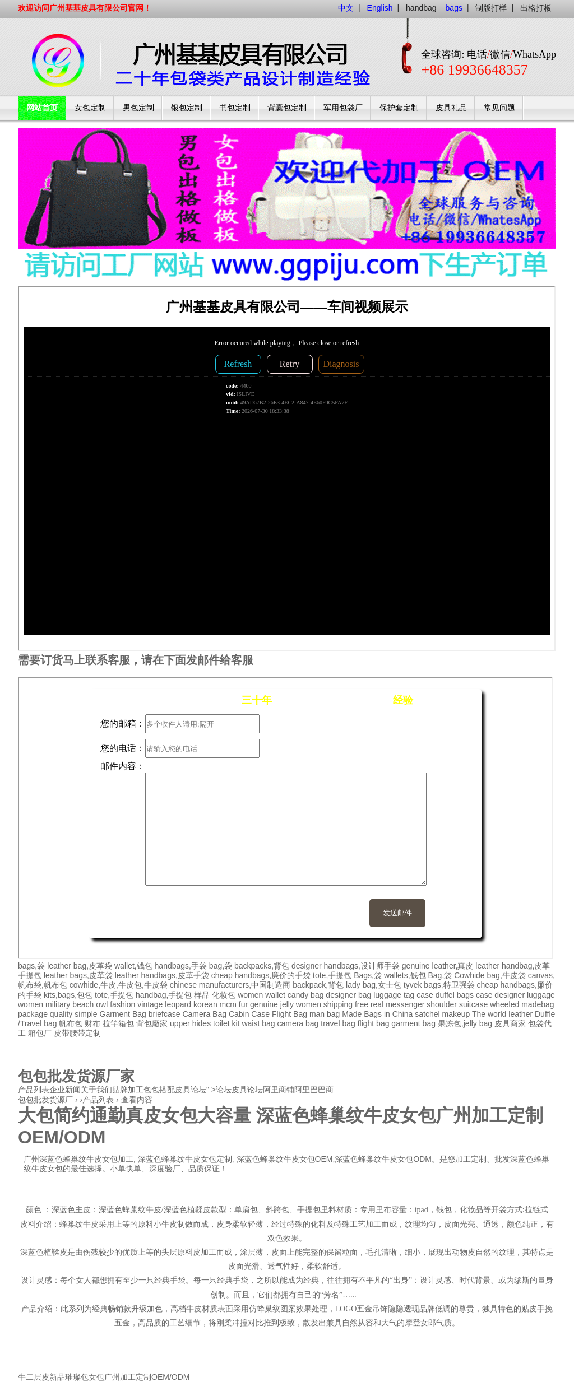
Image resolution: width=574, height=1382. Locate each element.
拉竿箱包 (118, 1023)
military (57, 1004)
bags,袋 (31, 965)
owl (102, 1004)
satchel (427, 1013)
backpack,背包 (318, 984)
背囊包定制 (287, 108)
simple (86, 1013)
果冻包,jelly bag (465, 1023)
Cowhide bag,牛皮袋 (490, 975)
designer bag (348, 994)
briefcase (164, 1013)
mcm (228, 1004)
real (377, 1004)
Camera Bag (204, 1013)
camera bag (297, 1023)
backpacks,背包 (261, 965)
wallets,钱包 (405, 975)
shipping (338, 1004)
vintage (150, 1004)
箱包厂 (40, 1033)
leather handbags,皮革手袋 (162, 975)
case (424, 994)
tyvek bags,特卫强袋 (439, 984)
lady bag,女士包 (373, 984)
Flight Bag (289, 1013)
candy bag (306, 994)
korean (205, 1004)
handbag (421, 7)
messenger (405, 1004)
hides (201, 1023)
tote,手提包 (332, 975)
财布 (92, 1023)
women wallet (261, 994)
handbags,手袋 (181, 965)
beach (83, 1004)
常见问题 (499, 108)
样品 (202, 994)
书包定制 (235, 108)
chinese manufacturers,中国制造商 (230, 984)
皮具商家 (510, 1023)
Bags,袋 (368, 975)
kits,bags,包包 (68, 994)
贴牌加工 (128, 1089)
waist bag (258, 1023)
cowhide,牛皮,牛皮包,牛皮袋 (119, 984)
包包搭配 (159, 1089)
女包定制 (90, 108)
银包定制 (186, 108)
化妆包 (223, 994)
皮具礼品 (451, 108)
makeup (456, 1013)
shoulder (442, 1004)
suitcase (473, 1004)
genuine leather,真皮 (438, 965)
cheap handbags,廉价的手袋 (261, 975)
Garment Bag (123, 1013)
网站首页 (42, 108)
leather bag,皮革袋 (79, 965)
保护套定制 (399, 108)
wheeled (504, 1004)
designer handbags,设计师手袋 (345, 965)
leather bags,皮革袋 (78, 975)
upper (180, 1023)
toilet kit (226, 1023)
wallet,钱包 (133, 965)
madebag (537, 1004)
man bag (324, 1013)
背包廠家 (152, 1023)
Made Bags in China (377, 1013)
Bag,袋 (440, 975)
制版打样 (491, 7)
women (30, 1004)
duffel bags (455, 994)
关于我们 (96, 1089)
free (361, 1004)
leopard (178, 1004)
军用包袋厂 (343, 108)
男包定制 (138, 108)
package (33, 1013)
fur (243, 1004)
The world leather (502, 1013)
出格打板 (536, 7)
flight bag (374, 1023)
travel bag (338, 1023)
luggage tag (393, 994)
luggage (541, 994)
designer (509, 994)
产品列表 (98, 1099)
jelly (287, 1004)
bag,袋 (220, 965)
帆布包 (70, 1023)
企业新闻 (65, 1089)
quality (61, 1013)
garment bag (413, 1023)
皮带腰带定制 (77, 1033)
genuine (264, 1004)
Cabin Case (249, 1013)
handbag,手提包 (164, 994)
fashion (122, 1004)
